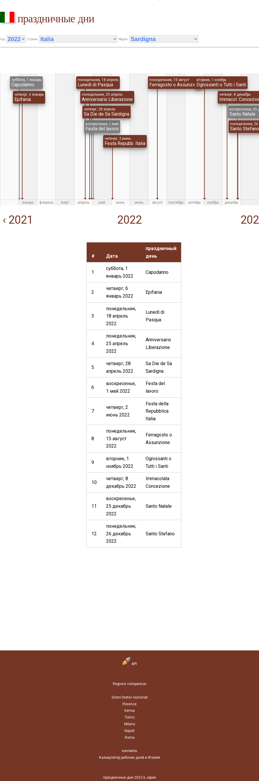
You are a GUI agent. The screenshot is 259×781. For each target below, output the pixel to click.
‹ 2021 (16, 219)
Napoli (129, 731)
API (129, 664)
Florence (129, 704)
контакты (129, 751)
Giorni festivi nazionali (130, 697)
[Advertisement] (40, 279)
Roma (129, 738)
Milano (129, 724)
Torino (129, 717)
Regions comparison (129, 684)
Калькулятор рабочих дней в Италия (129, 757)
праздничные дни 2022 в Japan (129, 777)
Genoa (129, 711)
